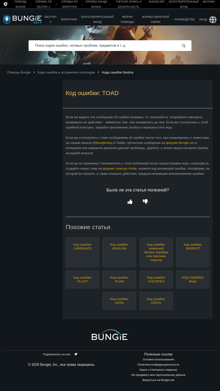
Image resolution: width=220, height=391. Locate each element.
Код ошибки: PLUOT (82, 279)
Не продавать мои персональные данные (158, 374)
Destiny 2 (50, 19)
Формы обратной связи (155, 19)
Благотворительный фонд (97, 19)
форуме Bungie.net (180, 143)
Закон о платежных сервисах (158, 369)
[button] (130, 202)
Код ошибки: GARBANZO (82, 246)
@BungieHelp (103, 143)
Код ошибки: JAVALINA (119, 246)
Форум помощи (127, 19)
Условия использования (158, 359)
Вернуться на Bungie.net (158, 380)
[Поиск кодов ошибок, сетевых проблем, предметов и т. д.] (110, 45)
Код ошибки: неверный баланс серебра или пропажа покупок (156, 252)
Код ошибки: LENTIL (156, 300)
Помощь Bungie (19, 72)
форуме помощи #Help (120, 168)
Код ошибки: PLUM (119, 279)
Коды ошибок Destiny (117, 72)
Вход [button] (203, 19)
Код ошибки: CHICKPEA (156, 279)
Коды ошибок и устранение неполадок (66, 72)
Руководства (184, 19)
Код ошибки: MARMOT (193, 246)
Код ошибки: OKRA (119, 300)
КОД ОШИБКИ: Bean (193, 279)
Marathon (69, 19)
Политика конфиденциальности (158, 364)
